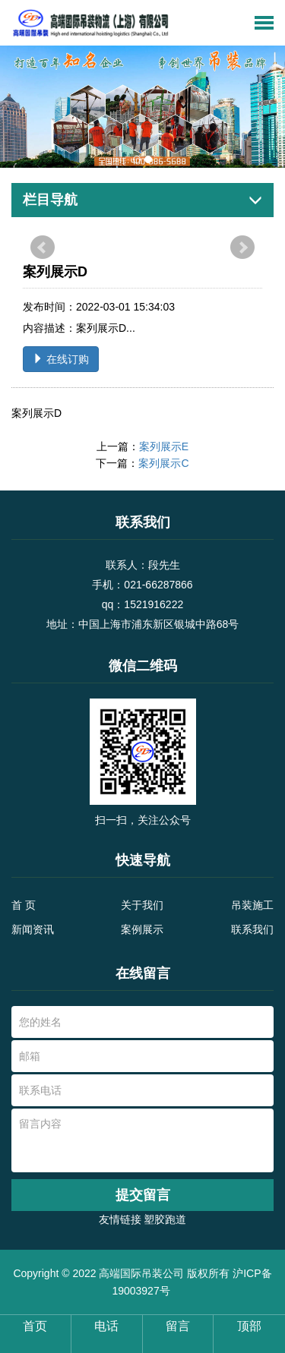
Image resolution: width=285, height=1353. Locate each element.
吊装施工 (252, 905)
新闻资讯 (32, 929)
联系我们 (252, 929)
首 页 (23, 905)
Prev (42, 247)
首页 (35, 1326)
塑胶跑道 (165, 1219)
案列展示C (163, 463)
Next (242, 247)
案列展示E (163, 446)
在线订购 (61, 359)
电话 (106, 1326)
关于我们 (142, 905)
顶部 (249, 1326)
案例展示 (142, 929)
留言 (178, 1326)
